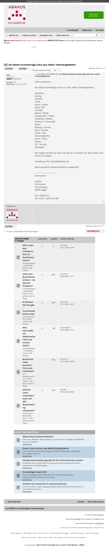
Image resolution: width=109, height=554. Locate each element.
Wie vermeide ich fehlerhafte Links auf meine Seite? (29, 336)
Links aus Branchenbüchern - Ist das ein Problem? (29, 280)
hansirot (29, 413)
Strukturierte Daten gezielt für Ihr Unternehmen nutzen (53, 460)
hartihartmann (28, 376)
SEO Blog (28, 533)
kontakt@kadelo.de (60, 161)
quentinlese (30, 263)
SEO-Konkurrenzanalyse (75, 537)
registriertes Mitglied (35, 40)
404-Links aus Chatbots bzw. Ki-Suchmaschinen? (28, 253)
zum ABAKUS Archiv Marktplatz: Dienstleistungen (24, 508)
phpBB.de (99, 523)
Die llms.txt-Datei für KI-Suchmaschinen (45, 483)
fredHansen (30, 289)
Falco (8, 75)
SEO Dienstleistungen (59, 533)
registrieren (14, 40)
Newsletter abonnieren (94, 15)
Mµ (64, 389)
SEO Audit (42, 537)
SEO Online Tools (40, 533)
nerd (65, 274)
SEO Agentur (16, 533)
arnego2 (66, 327)
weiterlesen (27, 444)
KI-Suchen (28, 269)
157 (14, 82)
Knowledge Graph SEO (35, 472)
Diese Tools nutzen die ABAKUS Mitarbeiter (46, 448)
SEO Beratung (92, 533)
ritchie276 (30, 317)
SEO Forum (49, 1)
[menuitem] (98, 30)
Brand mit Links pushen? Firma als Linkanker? (28, 365)
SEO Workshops (77, 533)
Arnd (65, 302)
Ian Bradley (99, 515)
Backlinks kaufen (29, 537)
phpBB (77, 519)
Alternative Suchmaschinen (38, 436)
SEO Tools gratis (56, 537)
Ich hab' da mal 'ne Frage (29, 296)
